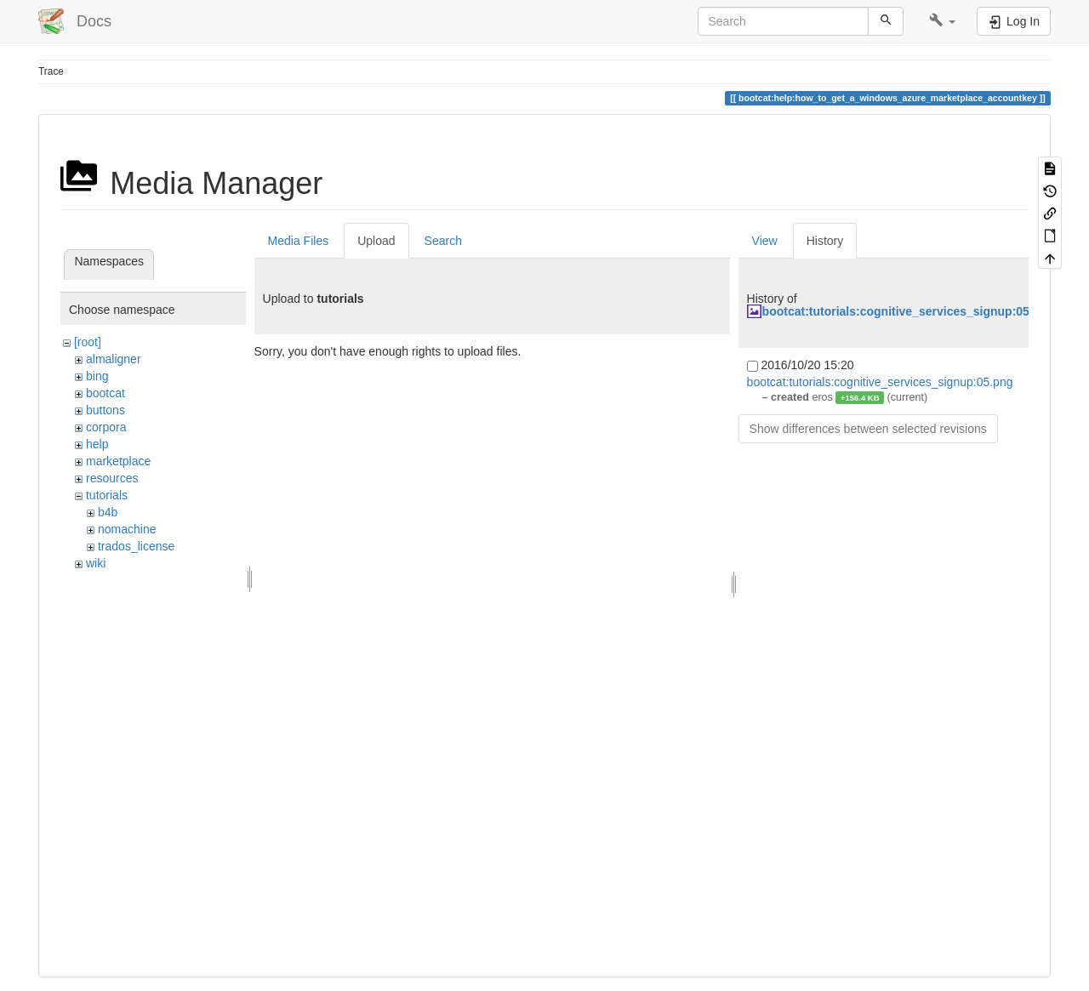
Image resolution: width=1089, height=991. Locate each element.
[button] (942, 21)
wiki (95, 563)
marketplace (118, 461)
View (765, 241)
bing (97, 376)
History (825, 241)
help (97, 444)
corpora (106, 427)
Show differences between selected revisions (868, 429)
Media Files (298, 241)
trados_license (136, 546)
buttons (105, 410)
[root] (87, 342)
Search (443, 241)
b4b (107, 512)
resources (112, 478)
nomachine (127, 529)
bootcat (105, 393)
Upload (376, 241)
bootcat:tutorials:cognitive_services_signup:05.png (908, 311)
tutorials (107, 495)
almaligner (113, 359)
